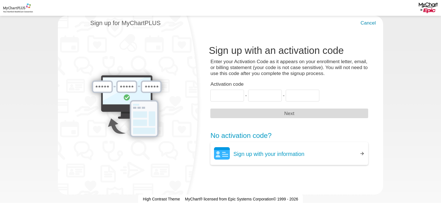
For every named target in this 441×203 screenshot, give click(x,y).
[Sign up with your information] (289, 153)
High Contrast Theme (161, 199)
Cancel (368, 23)
